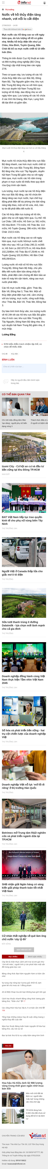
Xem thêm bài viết (24, 950)
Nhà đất (6, 474)
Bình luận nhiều (35, 956)
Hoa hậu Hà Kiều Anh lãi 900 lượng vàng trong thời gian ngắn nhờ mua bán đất (23, 1085)
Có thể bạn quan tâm (16, 394)
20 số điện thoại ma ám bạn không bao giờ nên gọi (24, 992)
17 (23, 1001)
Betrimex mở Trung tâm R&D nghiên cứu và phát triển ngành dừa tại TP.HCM (24, 836)
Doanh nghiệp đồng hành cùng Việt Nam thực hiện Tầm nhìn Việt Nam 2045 (23, 679)
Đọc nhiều (13, 956)
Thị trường (9, 10)
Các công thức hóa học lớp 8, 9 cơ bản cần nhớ (22, 1008)
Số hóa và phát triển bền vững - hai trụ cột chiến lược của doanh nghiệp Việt (24, 734)
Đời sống (6, 944)
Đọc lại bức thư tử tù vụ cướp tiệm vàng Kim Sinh (23, 1035)
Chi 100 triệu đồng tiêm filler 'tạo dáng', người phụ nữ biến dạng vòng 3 (14, 423)
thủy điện (14, 354)
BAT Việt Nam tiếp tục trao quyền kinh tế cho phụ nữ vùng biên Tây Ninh (22, 520)
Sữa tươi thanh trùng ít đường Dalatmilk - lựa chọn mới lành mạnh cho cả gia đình (23, 625)
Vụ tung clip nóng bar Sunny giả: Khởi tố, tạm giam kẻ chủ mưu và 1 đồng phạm (21, 984)
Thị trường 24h (9, 528)
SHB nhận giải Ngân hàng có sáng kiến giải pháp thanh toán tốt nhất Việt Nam (23, 887)
